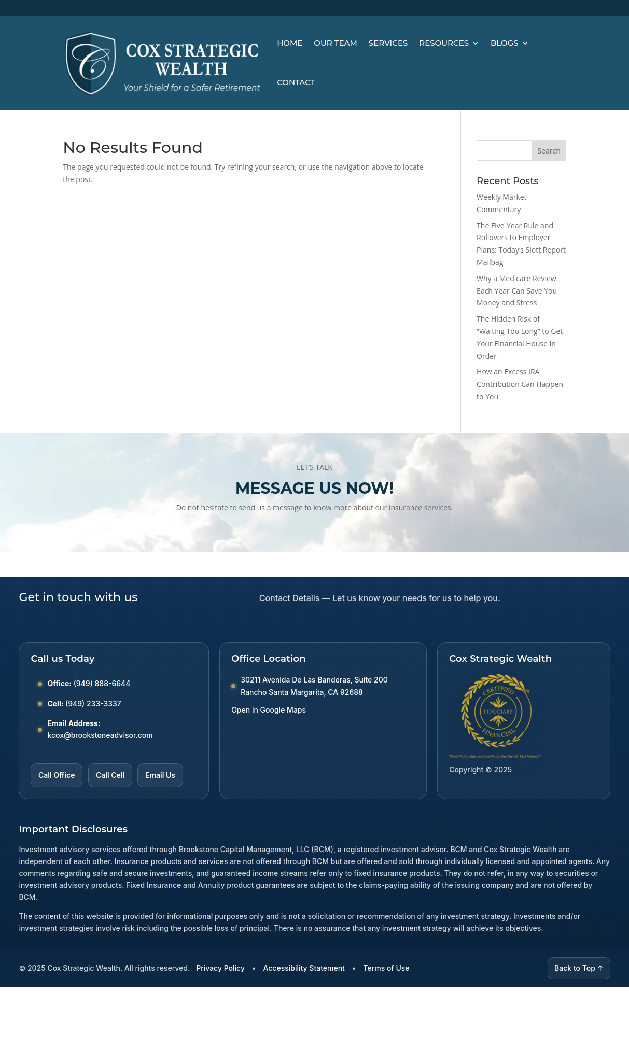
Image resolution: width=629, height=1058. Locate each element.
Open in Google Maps (268, 709)
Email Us (160, 775)
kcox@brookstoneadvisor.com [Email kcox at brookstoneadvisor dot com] (99, 735)
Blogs (505, 43)
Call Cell (110, 775)
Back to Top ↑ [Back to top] (579, 968)
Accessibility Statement (303, 968)
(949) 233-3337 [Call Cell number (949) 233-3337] (93, 703)
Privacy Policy (220, 968)
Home (289, 43)
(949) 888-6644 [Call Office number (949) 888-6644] (102, 683)
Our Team (335, 43)
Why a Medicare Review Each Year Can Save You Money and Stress (517, 290)
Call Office (56, 775)
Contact (296, 82)
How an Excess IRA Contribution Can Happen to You (520, 384)
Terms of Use (386, 968)
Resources (444, 43)
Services (388, 43)
